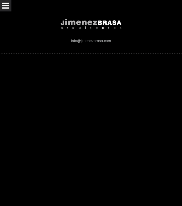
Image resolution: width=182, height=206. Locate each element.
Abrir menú (5, 5)
